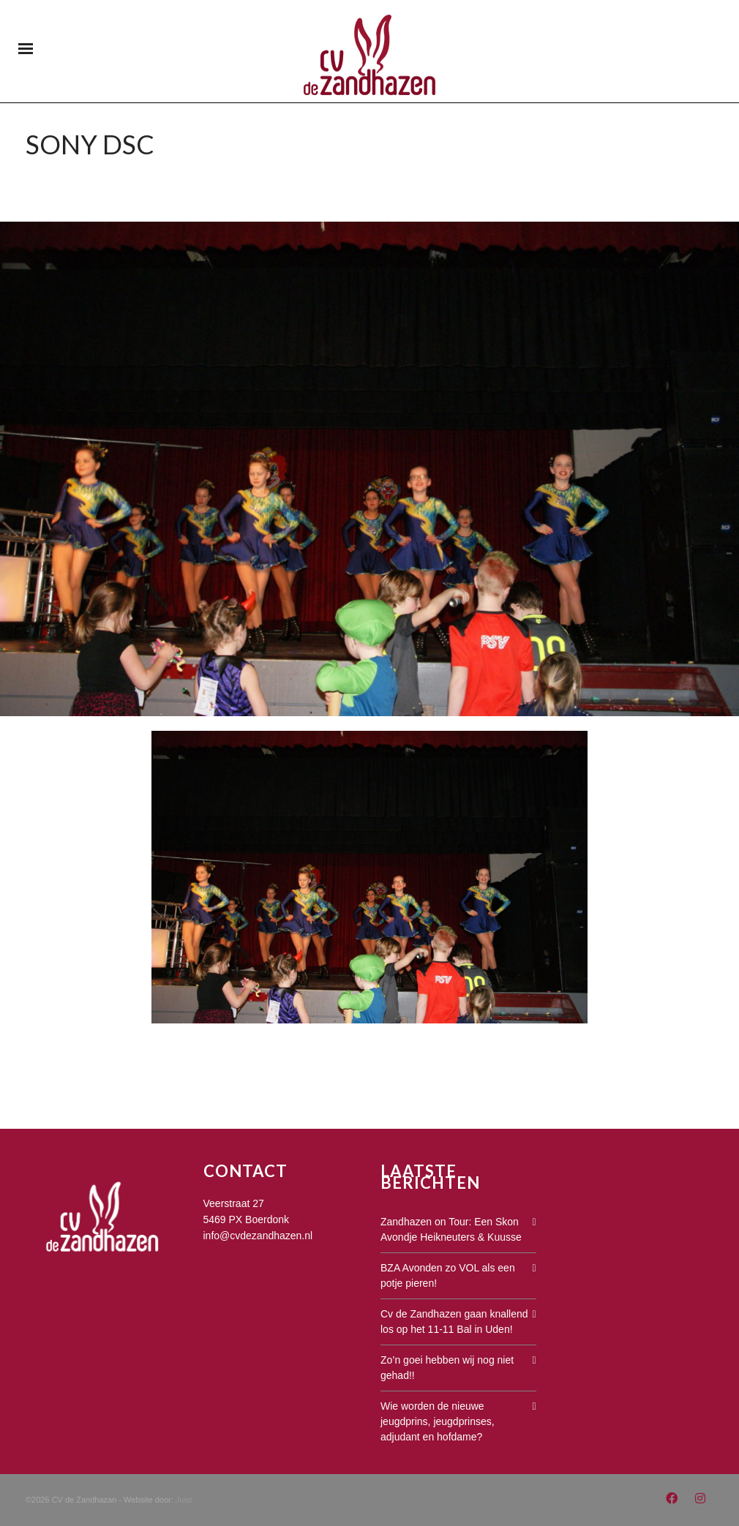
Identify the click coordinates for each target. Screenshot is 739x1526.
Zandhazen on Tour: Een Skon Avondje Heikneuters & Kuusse (451, 1229)
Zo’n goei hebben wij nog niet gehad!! (447, 1367)
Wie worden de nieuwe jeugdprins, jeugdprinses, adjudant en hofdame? (437, 1421)
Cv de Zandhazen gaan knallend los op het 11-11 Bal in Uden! (454, 1321)
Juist (184, 1499)
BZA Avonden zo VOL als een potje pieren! (447, 1275)
